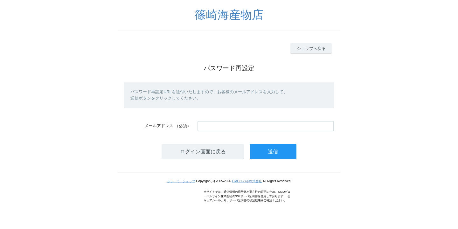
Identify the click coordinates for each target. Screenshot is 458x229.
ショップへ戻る (311, 48)
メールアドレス (158, 125)
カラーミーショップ (181, 181)
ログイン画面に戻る (203, 151)
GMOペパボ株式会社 (247, 181)
